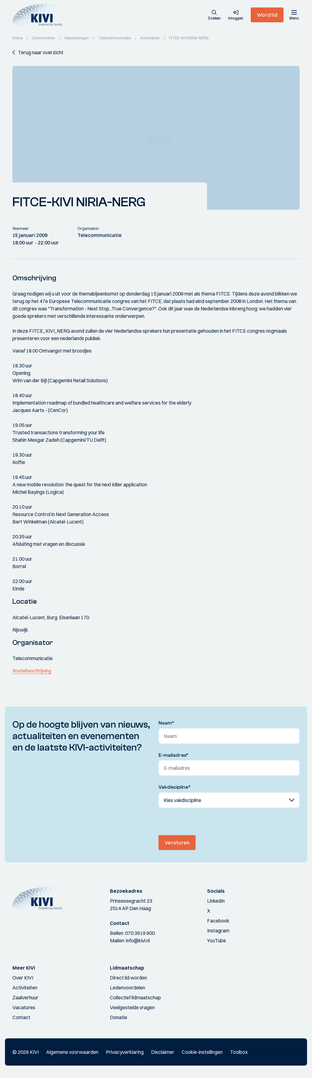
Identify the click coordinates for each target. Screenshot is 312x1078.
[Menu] (294, 15)
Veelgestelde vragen (132, 1007)
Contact (21, 1017)
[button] (214, 15)
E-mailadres (173, 755)
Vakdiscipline (174, 787)
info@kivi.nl (138, 940)
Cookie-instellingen (202, 1052)
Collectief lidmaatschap (135, 997)
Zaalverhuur (25, 997)
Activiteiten (24, 987)
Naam (166, 723)
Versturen (177, 842)
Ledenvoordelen (127, 987)
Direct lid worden (128, 978)
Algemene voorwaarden (72, 1052)
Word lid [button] (267, 15)
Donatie (118, 1017)
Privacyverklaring (125, 1052)
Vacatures (23, 1007)
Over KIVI (22, 978)
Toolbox (239, 1052)
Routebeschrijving (31, 671)
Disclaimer (162, 1052)
